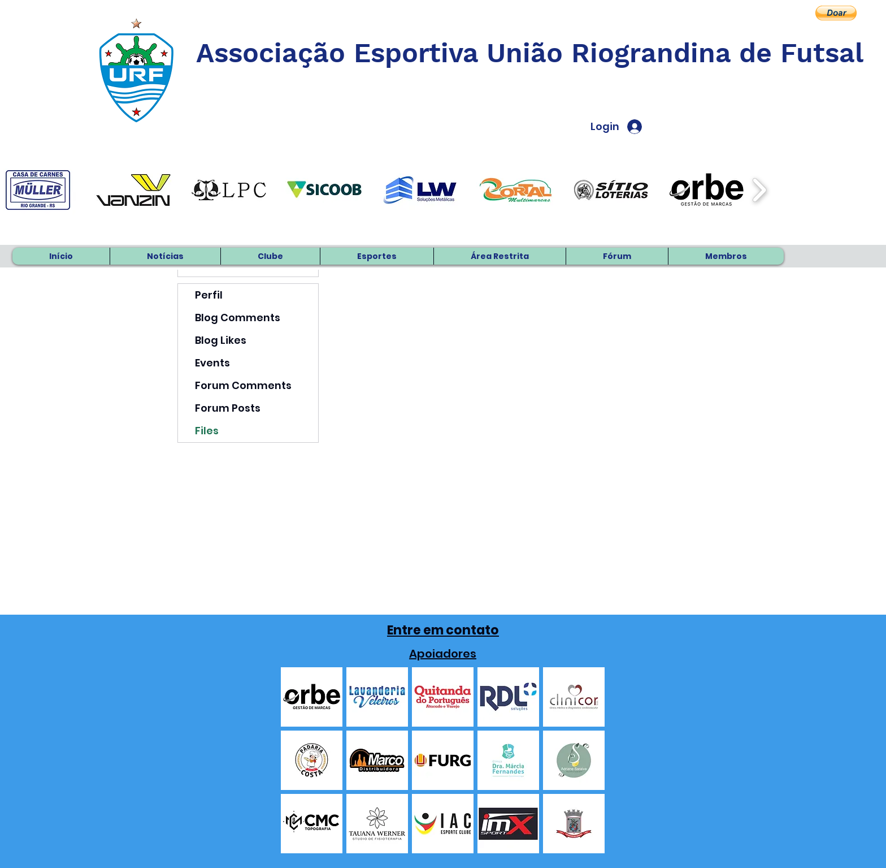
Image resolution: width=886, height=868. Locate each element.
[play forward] (759, 190)
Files (207, 431)
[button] (836, 13)
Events (212, 363)
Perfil (209, 295)
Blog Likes (220, 340)
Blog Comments (237, 317)
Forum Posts (227, 408)
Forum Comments (243, 385)
